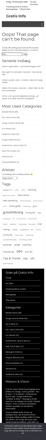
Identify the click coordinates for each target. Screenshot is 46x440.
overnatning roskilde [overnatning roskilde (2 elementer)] (25, 240)
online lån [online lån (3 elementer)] (7, 234)
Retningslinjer (12, 9)
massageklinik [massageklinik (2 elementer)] (24, 230)
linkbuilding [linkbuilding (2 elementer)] (22, 224)
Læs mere (27, 436)
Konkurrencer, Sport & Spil (12, 145)
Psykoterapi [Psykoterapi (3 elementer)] (8, 251)
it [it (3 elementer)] (13, 218)
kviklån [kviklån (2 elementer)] (5, 224)
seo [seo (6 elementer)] (20, 251)
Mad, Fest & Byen (9, 151)
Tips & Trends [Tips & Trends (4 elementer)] (11, 258)
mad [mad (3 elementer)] (39, 223)
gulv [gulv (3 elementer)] (35, 206)
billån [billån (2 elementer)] (17, 190)
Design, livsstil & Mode (11, 123)
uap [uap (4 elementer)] (25, 258)
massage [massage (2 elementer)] (14, 230)
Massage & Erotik (13, 352)
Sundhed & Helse (9, 134)
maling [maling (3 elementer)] (6, 229)
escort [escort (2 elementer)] (5, 206)
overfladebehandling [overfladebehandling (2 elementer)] (9, 240)
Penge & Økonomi (9, 140)
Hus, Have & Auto (9, 117)
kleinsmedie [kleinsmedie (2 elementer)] (32, 219)
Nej (21, 436)
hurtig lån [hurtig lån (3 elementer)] (30, 212)
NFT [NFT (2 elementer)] (32, 230)
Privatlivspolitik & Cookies (17, 7)
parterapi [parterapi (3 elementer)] (7, 244)
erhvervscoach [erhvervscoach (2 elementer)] (37, 201)
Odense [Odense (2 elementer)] (38, 230)
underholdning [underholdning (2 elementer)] (8, 263)
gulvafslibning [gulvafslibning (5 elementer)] (13, 212)
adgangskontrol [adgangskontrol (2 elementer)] (8, 190)
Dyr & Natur (10, 324)
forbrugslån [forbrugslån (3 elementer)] (15, 206)
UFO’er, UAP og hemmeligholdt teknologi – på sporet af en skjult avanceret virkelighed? (20, 97)
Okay (17, 436)
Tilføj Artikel (24, 9)
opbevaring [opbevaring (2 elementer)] (29, 235)
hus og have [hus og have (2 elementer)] (6, 219)
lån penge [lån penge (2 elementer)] (32, 224)
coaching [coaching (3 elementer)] (32, 189)
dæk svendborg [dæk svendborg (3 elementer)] (10, 200)
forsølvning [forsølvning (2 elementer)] (26, 206)
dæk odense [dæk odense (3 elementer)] (23, 195)
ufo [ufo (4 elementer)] (32, 258)
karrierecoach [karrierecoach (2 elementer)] (21, 219)
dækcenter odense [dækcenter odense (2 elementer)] (9, 195)
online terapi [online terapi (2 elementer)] (19, 235)
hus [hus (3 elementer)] (39, 212)
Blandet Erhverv (8, 112)
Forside (33, 2)
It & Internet (7, 128)
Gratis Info (16, 16)
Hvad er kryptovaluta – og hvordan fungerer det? (21, 66)
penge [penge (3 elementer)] (17, 244)
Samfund (5, 156)
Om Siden (34, 4)
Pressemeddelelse (9, 162)
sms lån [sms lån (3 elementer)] (28, 251)
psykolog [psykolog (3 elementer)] (27, 244)
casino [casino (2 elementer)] (23, 190)
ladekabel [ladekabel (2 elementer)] (13, 224)
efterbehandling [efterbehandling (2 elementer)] (25, 201)
